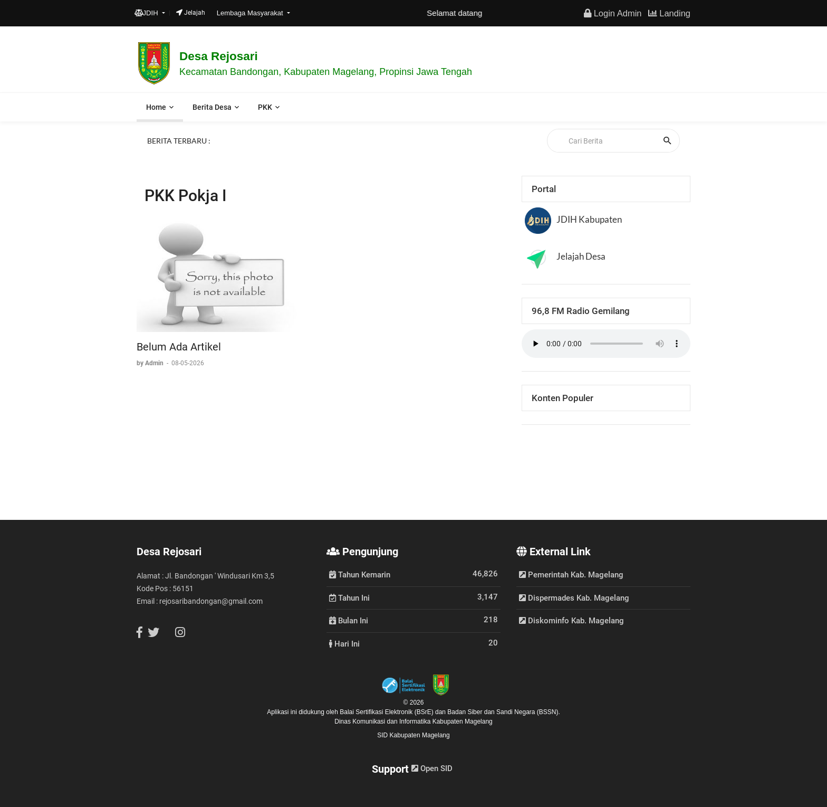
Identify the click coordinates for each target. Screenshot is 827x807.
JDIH (147, 13)
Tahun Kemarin (359, 574)
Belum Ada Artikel (179, 346)
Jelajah (190, 12)
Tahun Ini (349, 597)
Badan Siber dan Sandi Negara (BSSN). (503, 712)
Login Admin (612, 13)
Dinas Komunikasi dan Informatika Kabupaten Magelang (413, 721)
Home (156, 107)
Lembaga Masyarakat (251, 13)
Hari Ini (344, 643)
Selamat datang (460, 12)
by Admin (151, 363)
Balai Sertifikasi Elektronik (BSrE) (387, 712)
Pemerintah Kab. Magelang (571, 575)
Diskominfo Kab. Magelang (571, 620)
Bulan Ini (348, 620)
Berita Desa (212, 107)
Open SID (432, 768)
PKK (265, 107)
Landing (669, 13)
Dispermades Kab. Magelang (574, 598)
